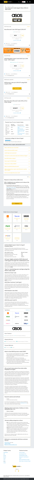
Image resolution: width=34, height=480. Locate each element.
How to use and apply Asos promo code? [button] (17, 172)
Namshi (26, 229)
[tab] (17, 147)
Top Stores (7, 310)
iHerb (8, 230)
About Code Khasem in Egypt (24, 459)
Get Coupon (17, 88)
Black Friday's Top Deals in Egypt (24, 461)
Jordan (4, 462)
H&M (17, 240)
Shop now (17, 203)
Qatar (4, 459)
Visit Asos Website (17, 40)
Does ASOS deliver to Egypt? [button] (17, 158)
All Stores (8, 6)
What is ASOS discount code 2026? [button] (17, 147)
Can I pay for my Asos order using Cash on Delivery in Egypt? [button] (17, 155)
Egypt (4, 461)
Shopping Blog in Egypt (23, 455)
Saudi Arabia (5, 452)
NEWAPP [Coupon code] (15, 108)
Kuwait (4, 455)
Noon (17, 229)
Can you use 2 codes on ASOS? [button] (17, 163)
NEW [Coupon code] (15, 35)
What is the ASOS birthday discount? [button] (17, 166)
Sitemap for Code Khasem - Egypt (24, 458)
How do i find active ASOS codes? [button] (17, 150)
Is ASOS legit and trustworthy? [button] (17, 153)
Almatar (8, 240)
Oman (4, 458)
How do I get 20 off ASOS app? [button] (17, 161)
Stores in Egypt (22, 452)
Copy (22, 35)
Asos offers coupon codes (11, 187)
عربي (19, 2)
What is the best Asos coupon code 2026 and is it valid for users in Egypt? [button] (17, 170)
